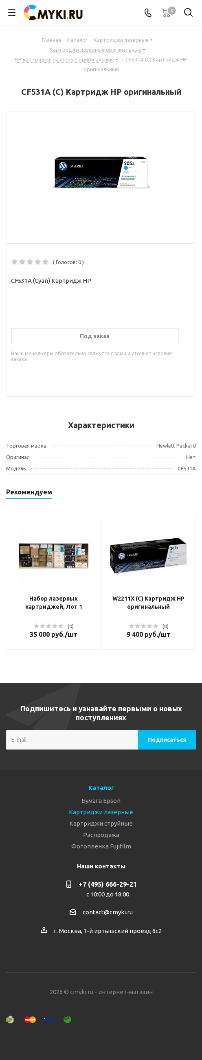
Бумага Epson (101, 800)
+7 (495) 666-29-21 (108, 884)
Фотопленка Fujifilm (101, 846)
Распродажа (101, 834)
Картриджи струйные (101, 823)
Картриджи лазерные (101, 812)
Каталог (101, 787)
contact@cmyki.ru (108, 912)
